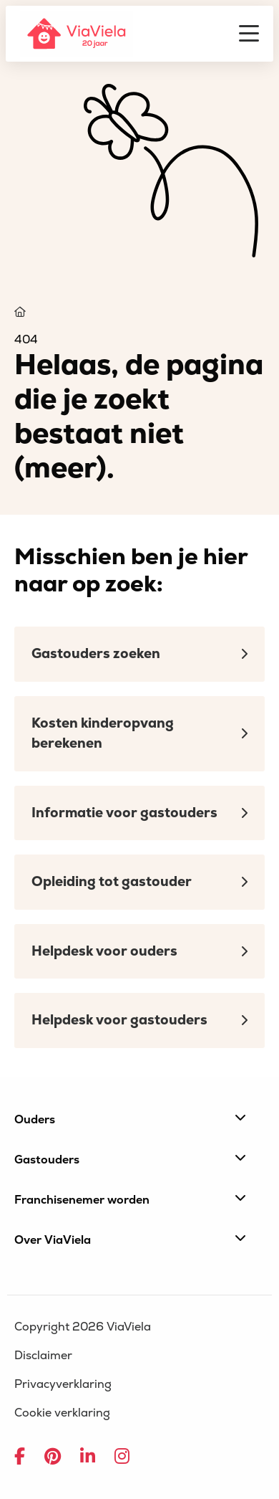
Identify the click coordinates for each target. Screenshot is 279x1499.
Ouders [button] (130, 1119)
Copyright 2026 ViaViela (82, 1327)
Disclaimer (43, 1355)
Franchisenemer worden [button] (130, 1199)
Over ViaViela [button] (130, 1239)
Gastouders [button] (130, 1159)
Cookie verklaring (62, 1413)
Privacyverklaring (63, 1384)
